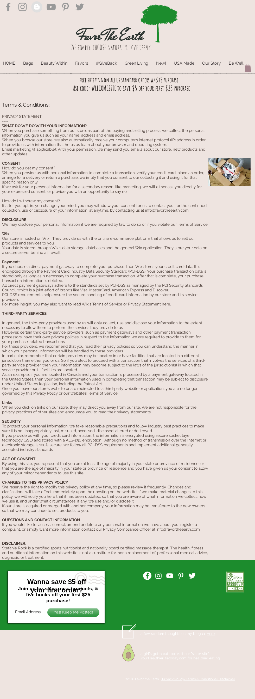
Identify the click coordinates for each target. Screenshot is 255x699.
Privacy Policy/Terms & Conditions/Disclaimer (198, 679)
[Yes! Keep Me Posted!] (73, 612)
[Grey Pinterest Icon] (65, 7)
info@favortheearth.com (167, 210)
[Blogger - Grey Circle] (36, 7)
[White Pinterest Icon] (181, 576)
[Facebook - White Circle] (147, 576)
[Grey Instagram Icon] (22, 7)
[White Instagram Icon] (158, 576)
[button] (248, 68)
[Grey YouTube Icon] (51, 7)
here (166, 304)
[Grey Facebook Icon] (8, 7)
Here (211, 633)
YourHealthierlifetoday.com (164, 658)
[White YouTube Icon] (169, 576)
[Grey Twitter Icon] (79, 7)
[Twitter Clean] (192, 576)
